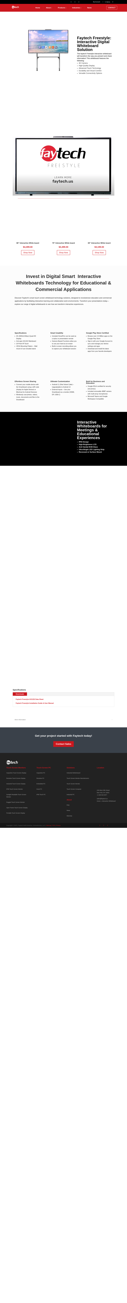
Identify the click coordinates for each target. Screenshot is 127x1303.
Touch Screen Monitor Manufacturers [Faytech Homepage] (78, 778)
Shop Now (27, 252)
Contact (112, 8)
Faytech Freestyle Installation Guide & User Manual (35, 703)
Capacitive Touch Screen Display (16, 773)
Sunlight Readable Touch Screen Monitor (16, 796)
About (48, 8)
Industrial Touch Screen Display (15, 784)
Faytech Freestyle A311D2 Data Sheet (29, 699)
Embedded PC (41, 784)
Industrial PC (70, 794)
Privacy (58, 825)
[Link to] (102, 2)
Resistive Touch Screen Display (15, 778)
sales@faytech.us (102, 798)
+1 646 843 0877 (102, 795)
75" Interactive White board (63, 243)
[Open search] (112, 1)
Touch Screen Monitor (73, 784)
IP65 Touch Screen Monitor (14, 789)
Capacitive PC (41, 773)
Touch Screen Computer (74, 789)
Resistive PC (40, 778)
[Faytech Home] (15, 8)
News (89, 8)
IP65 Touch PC (41, 794)
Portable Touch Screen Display (15, 813)
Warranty (69, 816)
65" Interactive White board (99, 243)
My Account (96, 2)
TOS (53, 825)
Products (61, 8)
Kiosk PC (39, 789)
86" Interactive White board (27, 243)
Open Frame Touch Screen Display (17, 807)
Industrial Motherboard (73, 773)
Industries (76, 8)
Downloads (20, 694)
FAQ (68, 805)
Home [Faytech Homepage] (37, 8)
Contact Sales (63, 744)
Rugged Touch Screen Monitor (15, 802)
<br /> (109, 778)
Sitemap (48, 825)
